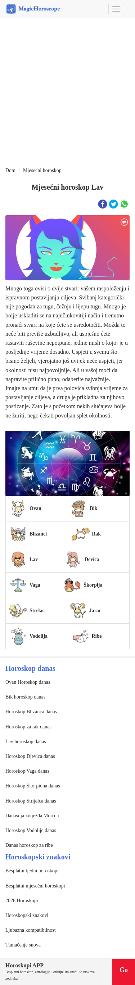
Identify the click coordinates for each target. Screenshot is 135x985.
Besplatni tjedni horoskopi (32, 870)
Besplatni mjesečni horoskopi (35, 886)
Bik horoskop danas (25, 697)
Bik (93, 508)
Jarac (95, 610)
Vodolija (39, 636)
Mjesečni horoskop (42, 170)
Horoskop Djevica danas (30, 756)
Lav (34, 559)
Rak (96, 534)
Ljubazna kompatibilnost (30, 930)
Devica (92, 559)
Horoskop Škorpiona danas (32, 786)
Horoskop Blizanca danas (31, 711)
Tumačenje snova (23, 945)
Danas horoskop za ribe (29, 845)
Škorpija (93, 585)
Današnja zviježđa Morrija (32, 815)
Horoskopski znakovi (26, 915)
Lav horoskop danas (25, 741)
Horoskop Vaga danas (27, 771)
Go (124, 969)
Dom (10, 170)
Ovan (35, 508)
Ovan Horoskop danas (27, 682)
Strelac (37, 610)
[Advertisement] (67, 93)
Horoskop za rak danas (28, 726)
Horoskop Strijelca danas (30, 801)
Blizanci (38, 534)
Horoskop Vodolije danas (30, 830)
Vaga (35, 585)
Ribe (97, 636)
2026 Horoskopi (21, 900)
